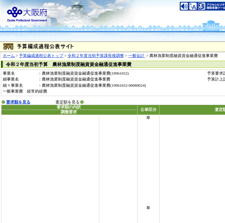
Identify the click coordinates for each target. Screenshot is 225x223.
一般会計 (136, 56)
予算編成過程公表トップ (41, 56)
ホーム (9, 56)
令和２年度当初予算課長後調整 (96, 56)
